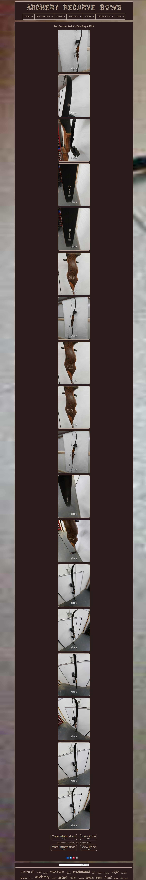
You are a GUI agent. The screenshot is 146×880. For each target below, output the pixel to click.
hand (108, 877)
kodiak (62, 877)
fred (39, 873)
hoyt (68, 873)
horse (31, 878)
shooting (123, 878)
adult (116, 878)
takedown (57, 872)
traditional (81, 872)
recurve (28, 871)
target (90, 877)
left (93, 873)
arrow (100, 873)
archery (42, 877)
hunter (24, 878)
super (45, 873)
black (73, 877)
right (115, 872)
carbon (81, 878)
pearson (107, 873)
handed (123, 873)
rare (54, 878)
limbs (99, 877)
